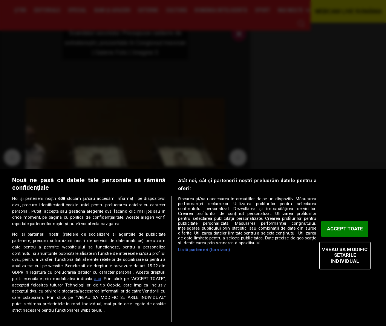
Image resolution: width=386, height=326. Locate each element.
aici (97, 278)
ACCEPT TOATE (345, 229)
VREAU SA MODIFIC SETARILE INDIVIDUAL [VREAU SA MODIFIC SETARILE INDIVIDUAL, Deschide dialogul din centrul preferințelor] (345, 255)
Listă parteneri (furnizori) (204, 249)
